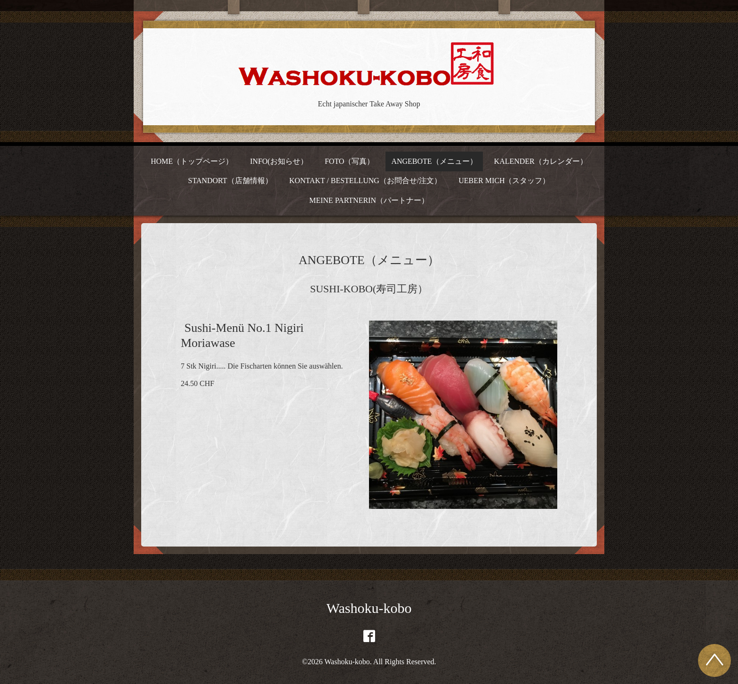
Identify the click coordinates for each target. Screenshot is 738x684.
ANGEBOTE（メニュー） (434, 161)
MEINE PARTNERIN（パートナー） (369, 200)
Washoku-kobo (369, 608)
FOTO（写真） (350, 161)
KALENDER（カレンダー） (540, 161)
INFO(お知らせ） (279, 161)
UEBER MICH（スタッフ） (504, 181)
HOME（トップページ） (192, 161)
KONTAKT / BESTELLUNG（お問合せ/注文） (365, 181)
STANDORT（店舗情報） (230, 181)
